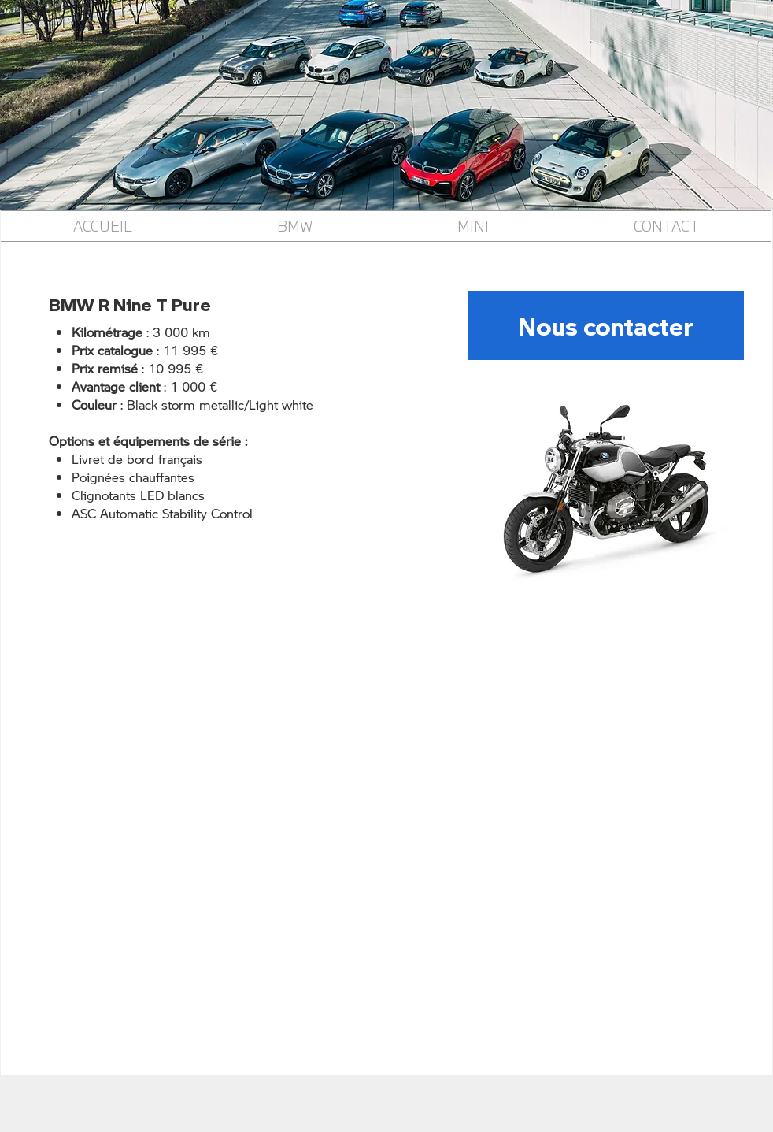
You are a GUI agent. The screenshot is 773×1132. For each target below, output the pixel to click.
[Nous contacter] (606, 325)
